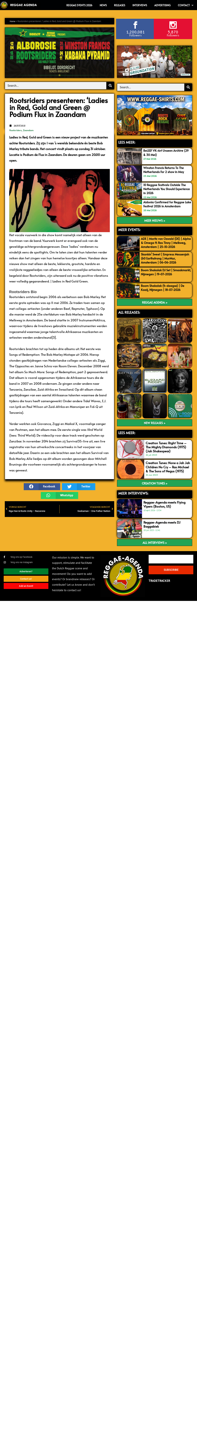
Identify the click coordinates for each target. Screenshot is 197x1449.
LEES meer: (126, 437)
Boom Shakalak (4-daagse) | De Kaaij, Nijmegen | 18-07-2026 (164, 292)
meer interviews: (133, 497)
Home (13, 21)
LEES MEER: (126, 142)
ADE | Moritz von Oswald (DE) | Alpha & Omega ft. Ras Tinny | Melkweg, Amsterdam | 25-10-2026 (163, 244)
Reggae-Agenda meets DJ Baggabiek (161, 528)
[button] (42, 486)
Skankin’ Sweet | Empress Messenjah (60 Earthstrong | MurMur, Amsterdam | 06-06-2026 (162, 262)
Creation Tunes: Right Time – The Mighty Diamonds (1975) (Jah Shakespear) (166, 451)
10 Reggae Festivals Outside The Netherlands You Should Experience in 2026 (165, 189)
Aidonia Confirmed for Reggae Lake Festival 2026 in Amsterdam (167, 204)
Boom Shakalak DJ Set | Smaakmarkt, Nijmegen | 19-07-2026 (164, 278)
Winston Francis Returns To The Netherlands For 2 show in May (165, 169)
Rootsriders (15, 130)
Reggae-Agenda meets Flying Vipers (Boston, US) (164, 508)
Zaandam (28, 130)
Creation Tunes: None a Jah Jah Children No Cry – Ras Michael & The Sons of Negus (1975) (168, 471)
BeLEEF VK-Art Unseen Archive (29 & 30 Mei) (164, 152)
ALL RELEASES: (129, 316)
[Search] (110, 85)
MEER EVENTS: (129, 229)
